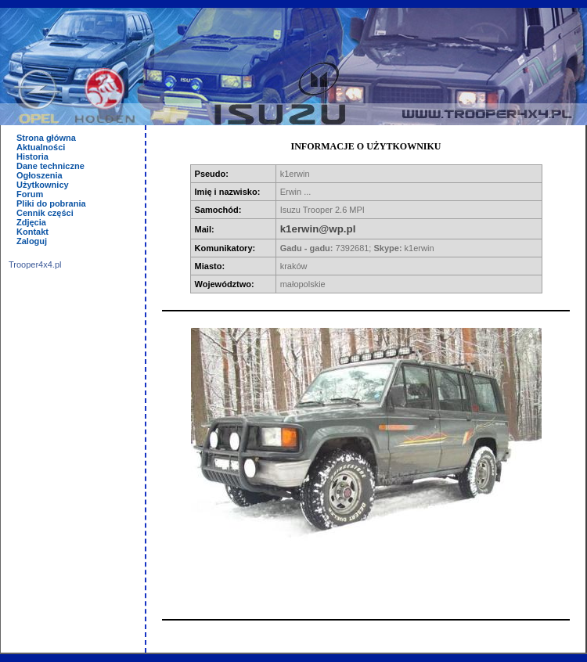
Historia (32, 156)
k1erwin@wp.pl (318, 229)
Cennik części (45, 213)
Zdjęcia (31, 222)
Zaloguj (31, 241)
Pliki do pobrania (51, 203)
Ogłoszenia (39, 175)
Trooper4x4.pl (35, 264)
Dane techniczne (50, 166)
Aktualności (40, 147)
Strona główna (46, 137)
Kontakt (32, 231)
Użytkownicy (42, 184)
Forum (29, 194)
